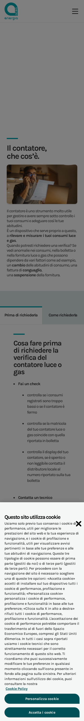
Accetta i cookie (42, 714)
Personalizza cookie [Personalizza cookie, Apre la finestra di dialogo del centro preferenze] (42, 700)
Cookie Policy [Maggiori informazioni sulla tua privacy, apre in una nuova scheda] (17, 690)
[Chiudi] (78, 525)
